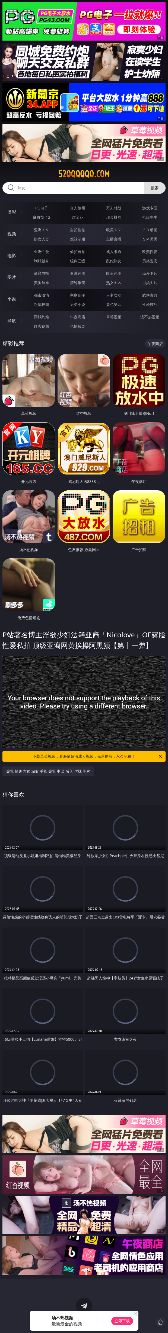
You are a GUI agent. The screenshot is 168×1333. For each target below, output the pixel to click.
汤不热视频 (149, 316)
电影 (11, 255)
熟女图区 (113, 282)
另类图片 (149, 282)
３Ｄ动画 (149, 229)
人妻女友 (113, 295)
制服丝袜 (41, 260)
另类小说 (77, 304)
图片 (11, 277)
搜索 (155, 187)
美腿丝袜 (41, 282)
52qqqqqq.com (84, 174)
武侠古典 (149, 295)
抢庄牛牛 (149, 217)
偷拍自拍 (77, 251)
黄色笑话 (113, 304)
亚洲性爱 (41, 251)
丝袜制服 (77, 239)
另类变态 (149, 260)
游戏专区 (149, 208)
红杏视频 (41, 326)
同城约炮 (41, 316)
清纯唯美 (77, 282)
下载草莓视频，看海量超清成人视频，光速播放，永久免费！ (98, 756)
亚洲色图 (77, 273)
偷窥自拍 (41, 273)
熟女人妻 (41, 239)
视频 (11, 234)
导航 (11, 321)
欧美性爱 (149, 251)
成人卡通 (113, 251)
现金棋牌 (113, 217)
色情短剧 (77, 326)
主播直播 (113, 239)
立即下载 (122, 1320)
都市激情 (41, 295)
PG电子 (41, 208)
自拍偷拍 (77, 229)
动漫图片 (149, 273)
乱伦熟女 (113, 260)
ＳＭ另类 (149, 239)
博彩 (11, 212)
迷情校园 (41, 304)
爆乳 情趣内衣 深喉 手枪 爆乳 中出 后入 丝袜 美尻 (48, 771)
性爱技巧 (149, 304)
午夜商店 (77, 316)
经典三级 (77, 260)
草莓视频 (113, 316)
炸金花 (77, 217)
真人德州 (77, 208)
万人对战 (113, 208)
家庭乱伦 (77, 295)
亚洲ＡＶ (41, 229)
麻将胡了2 (41, 217)
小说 (11, 299)
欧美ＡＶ (113, 229)
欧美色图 (113, 273)
